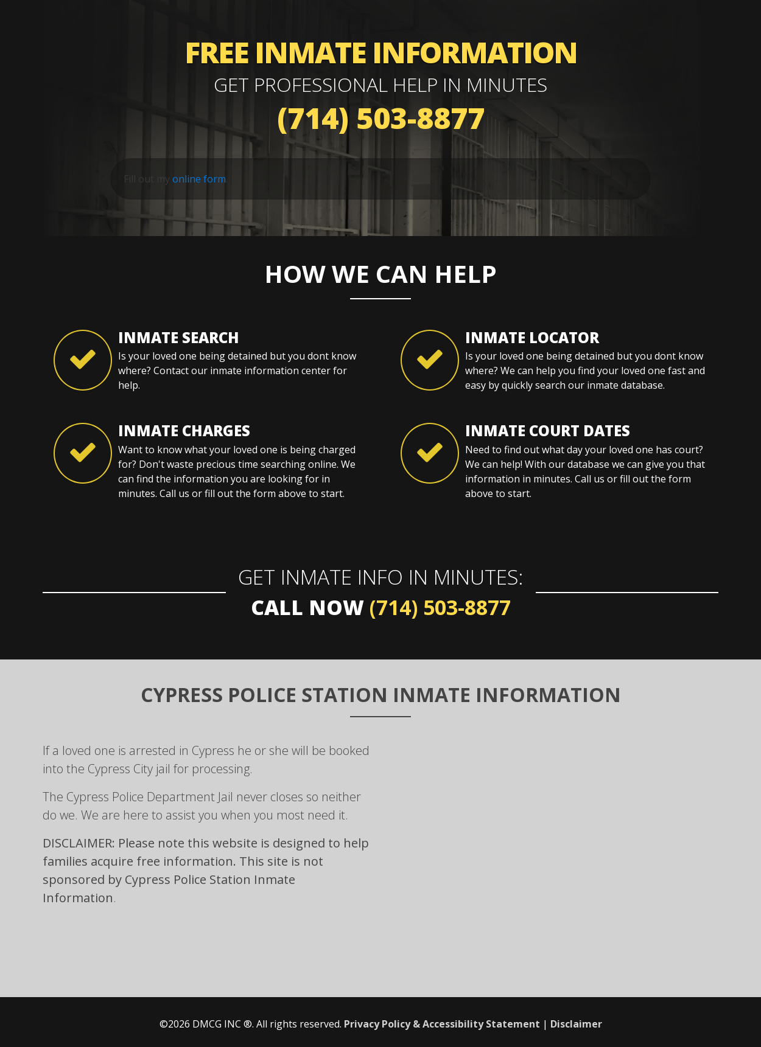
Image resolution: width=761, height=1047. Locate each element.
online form (199, 179)
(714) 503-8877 (381, 117)
